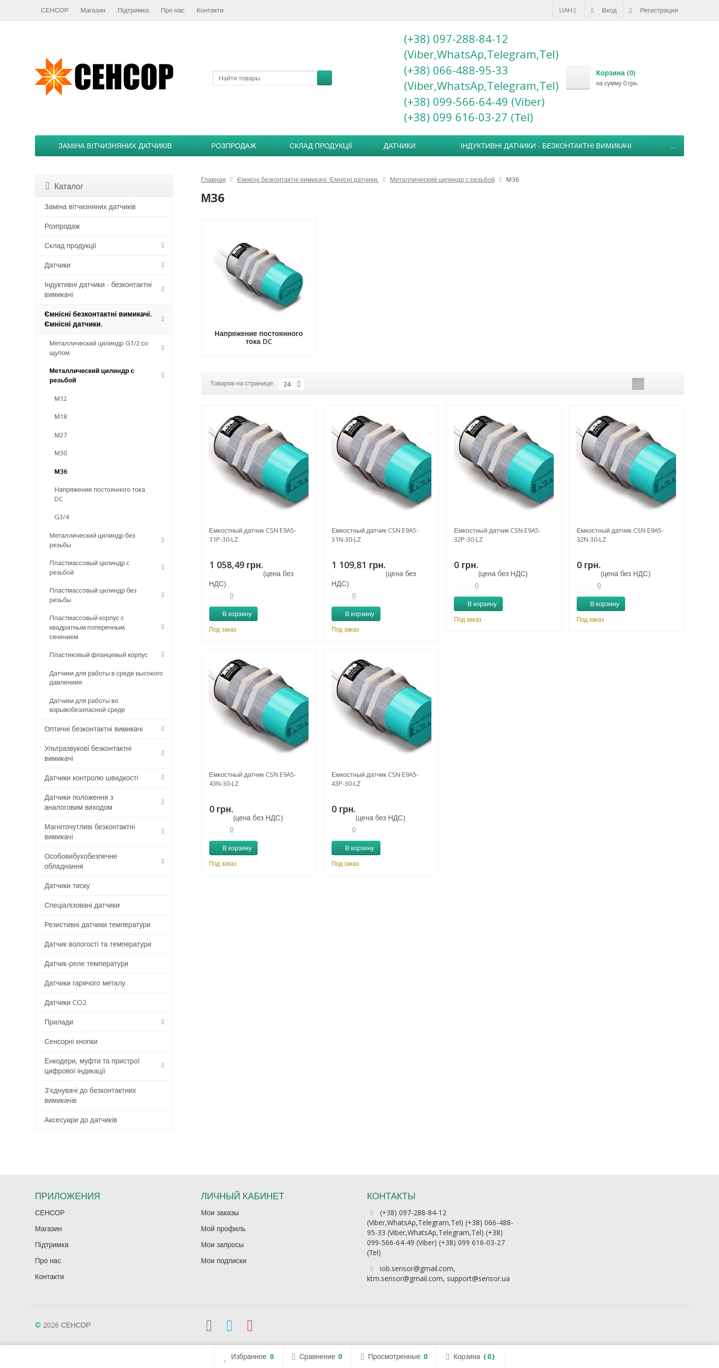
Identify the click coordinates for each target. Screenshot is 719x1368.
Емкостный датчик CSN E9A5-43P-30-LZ (375, 779)
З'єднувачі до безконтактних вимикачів (90, 1095)
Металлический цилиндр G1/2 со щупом (98, 348)
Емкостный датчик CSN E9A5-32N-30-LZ (620, 535)
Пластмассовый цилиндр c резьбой (89, 567)
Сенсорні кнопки (70, 1041)
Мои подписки (224, 1260)
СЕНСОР (54, 9)
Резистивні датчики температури (97, 924)
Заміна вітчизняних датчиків (115, 145)
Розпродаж (233, 145)
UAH (569, 9)
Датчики (399, 145)
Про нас (173, 9)
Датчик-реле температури (86, 963)
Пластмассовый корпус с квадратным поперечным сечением (87, 627)
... (673, 145)
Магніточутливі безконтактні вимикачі (89, 831)
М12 (60, 398)
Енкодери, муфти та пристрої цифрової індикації (92, 1065)
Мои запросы (222, 1244)
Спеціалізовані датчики (82, 905)
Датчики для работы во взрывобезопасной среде (87, 705)
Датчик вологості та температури (97, 944)
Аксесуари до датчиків (80, 1119)
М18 (60, 416)
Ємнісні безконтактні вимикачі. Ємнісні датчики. (98, 319)
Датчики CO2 (65, 1002)
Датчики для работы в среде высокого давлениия (106, 678)
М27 (60, 434)
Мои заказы (220, 1212)
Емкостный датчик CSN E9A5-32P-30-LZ (497, 535)
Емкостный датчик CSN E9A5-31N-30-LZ (375, 535)
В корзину (232, 613)
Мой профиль (223, 1228)
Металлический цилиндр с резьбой (91, 375)
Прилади (58, 1021)
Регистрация (653, 9)
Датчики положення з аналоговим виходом (78, 802)
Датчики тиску (67, 885)
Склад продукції (321, 145)
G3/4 (61, 516)
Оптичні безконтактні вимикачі (93, 728)
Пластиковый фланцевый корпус (98, 654)
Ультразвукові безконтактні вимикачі (87, 753)
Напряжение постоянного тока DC (99, 494)
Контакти (210, 9)
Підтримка (133, 9)
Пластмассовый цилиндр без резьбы (92, 595)
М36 (60, 471)
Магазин (92, 9)
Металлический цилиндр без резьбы (92, 540)
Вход (604, 9)
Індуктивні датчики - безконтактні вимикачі (546, 145)
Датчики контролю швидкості (91, 777)
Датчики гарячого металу (84, 983)
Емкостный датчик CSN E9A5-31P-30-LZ (252, 535)
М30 (60, 452)
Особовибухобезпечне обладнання (80, 861)
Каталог (64, 186)
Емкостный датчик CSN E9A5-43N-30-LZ (252, 779)
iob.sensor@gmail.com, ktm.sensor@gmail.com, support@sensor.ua (438, 1273)
